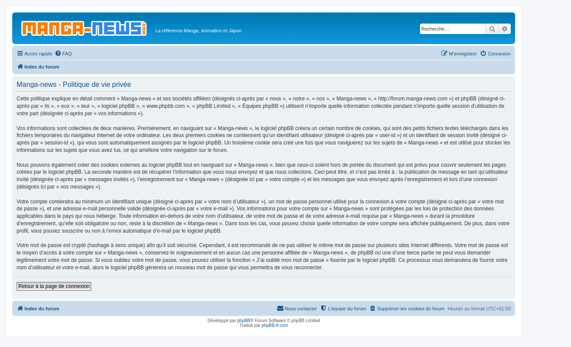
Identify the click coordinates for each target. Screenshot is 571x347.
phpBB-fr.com (274, 325)
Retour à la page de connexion (53, 286)
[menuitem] (63, 53)
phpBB (243, 320)
